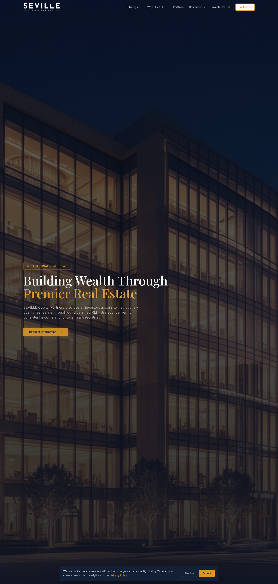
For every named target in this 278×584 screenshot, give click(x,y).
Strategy (134, 6)
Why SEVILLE (157, 6)
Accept (207, 573)
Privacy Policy (119, 575)
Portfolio (178, 6)
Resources (197, 6)
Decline (189, 573)
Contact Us (245, 6)
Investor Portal (221, 6)
